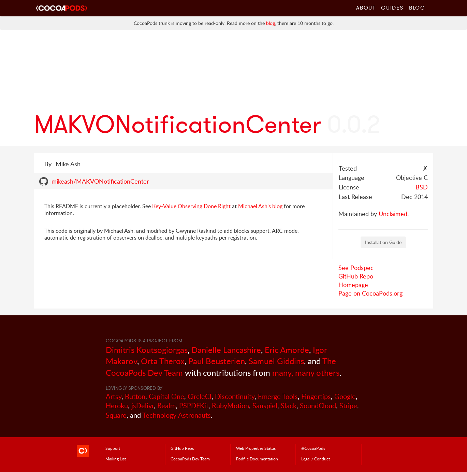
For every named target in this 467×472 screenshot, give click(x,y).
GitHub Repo (355, 276)
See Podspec (356, 267)
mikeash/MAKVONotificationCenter (100, 181)
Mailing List (115, 458)
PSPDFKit (193, 405)
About (366, 7)
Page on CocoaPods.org (370, 293)
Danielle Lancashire (226, 349)
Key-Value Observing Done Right (191, 206)
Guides (392, 7)
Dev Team (190, 458)
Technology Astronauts (176, 415)
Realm (166, 405)
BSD (421, 187)
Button (135, 396)
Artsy (113, 396)
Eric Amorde (287, 349)
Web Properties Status (256, 448)
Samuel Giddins (276, 361)
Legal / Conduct (315, 458)
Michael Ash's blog (260, 206)
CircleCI (199, 396)
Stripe (348, 405)
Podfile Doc (257, 458)
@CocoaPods (313, 448)
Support (112, 448)
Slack (288, 405)
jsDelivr (142, 405)
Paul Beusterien (216, 361)
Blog (417, 7)
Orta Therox (163, 361)
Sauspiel (264, 405)
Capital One (166, 396)
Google (345, 396)
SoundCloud (318, 405)
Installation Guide (383, 242)
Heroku (117, 405)
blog (270, 23)
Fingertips (316, 396)
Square (116, 415)
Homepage (353, 285)
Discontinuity (234, 396)
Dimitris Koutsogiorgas (147, 349)
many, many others (305, 372)
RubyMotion (230, 405)
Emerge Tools (278, 396)
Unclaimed (393, 214)
